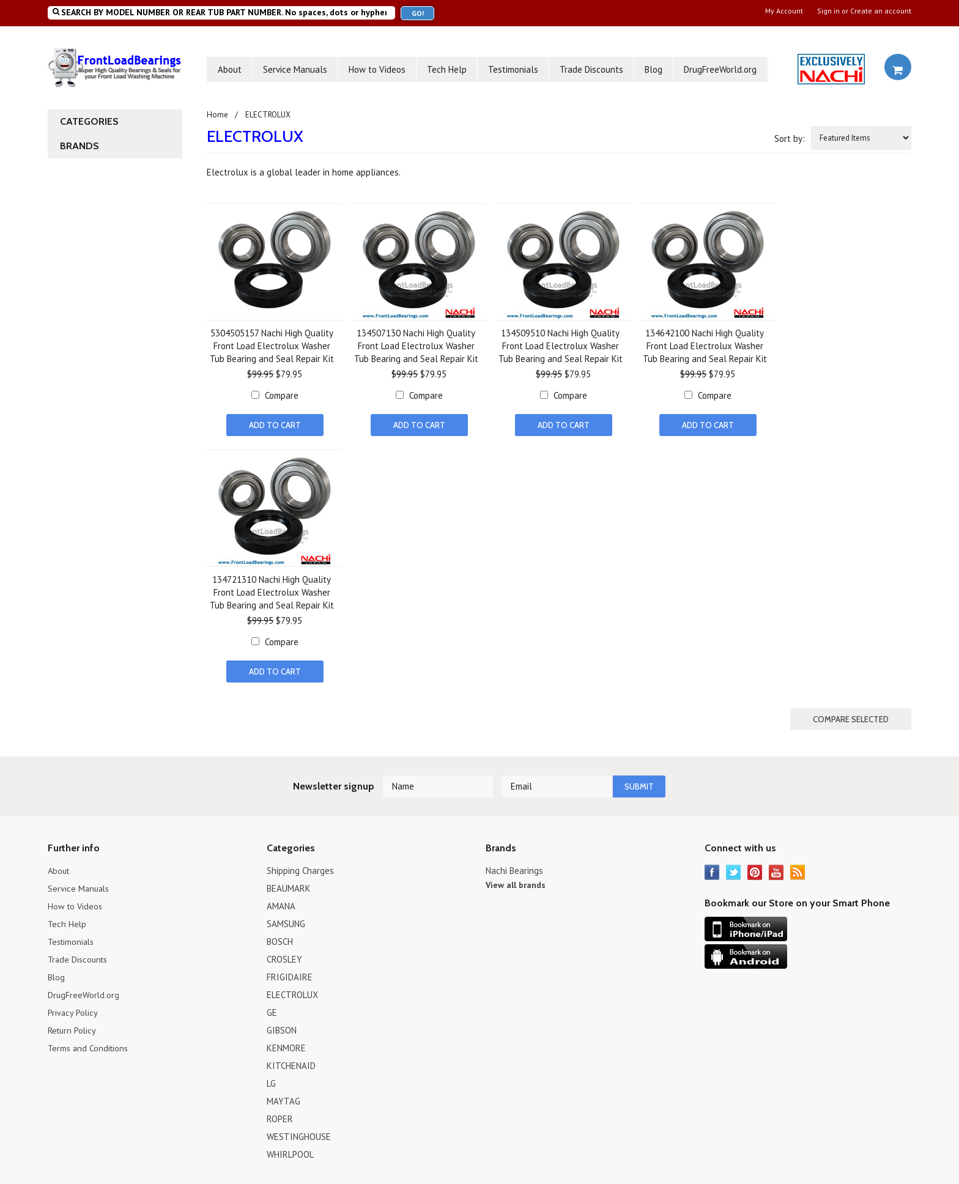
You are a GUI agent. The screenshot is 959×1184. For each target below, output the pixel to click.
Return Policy (73, 1026)
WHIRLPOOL (290, 1150)
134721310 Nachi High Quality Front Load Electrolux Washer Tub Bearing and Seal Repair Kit (272, 591)
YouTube (776, 868)
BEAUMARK (289, 884)
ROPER (280, 1114)
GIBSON (282, 1026)
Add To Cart (275, 425)
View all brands (516, 880)
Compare (281, 395)
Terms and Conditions (89, 1043)
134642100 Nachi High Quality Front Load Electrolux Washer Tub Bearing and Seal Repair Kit (705, 345)
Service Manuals (295, 69)
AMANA (281, 902)
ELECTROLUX (292, 990)
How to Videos (377, 69)
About (230, 69)
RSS (797, 868)
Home (217, 114)
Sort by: (789, 138)
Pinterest (755, 868)
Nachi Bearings (514, 866)
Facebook (712, 868)
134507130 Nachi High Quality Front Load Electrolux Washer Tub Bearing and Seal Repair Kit (416, 345)
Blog (653, 69)
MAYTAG (283, 1097)
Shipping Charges (300, 866)
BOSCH (280, 937)
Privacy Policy (73, 1008)
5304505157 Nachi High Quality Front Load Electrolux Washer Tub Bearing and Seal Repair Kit (272, 345)
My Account (784, 11)
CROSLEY (284, 955)
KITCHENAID (291, 1061)
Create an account (880, 11)
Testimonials (513, 69)
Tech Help (447, 69)
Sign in (828, 11)
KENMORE (286, 1043)
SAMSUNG (286, 919)
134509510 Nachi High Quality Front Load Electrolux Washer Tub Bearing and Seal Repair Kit (560, 345)
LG (271, 1079)
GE (272, 1008)
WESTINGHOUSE (299, 1132)
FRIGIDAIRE (290, 973)
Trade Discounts (591, 69)
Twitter (733, 868)
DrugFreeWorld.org (720, 69)
